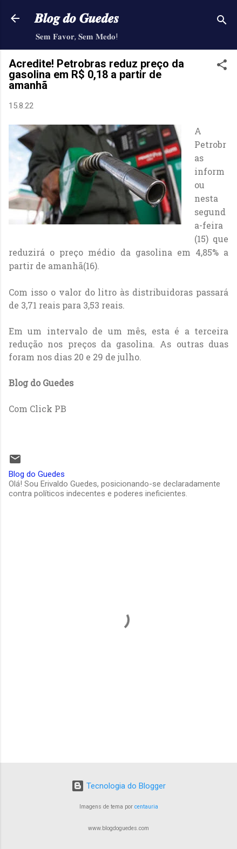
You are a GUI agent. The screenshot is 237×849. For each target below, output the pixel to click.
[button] (221, 66)
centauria (146, 806)
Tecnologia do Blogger (118, 786)
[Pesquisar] (221, 21)
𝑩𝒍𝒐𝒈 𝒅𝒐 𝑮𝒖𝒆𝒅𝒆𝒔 (77, 18)
